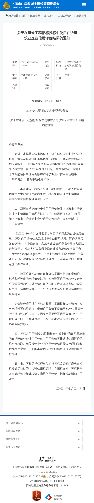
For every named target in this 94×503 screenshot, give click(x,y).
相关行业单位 (13, 447)
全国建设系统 (13, 431)
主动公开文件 (65, 15)
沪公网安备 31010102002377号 (63, 476)
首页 (24, 15)
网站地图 (31, 485)
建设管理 (81, 15)
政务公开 (35, 15)
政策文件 (49, 15)
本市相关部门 (13, 439)
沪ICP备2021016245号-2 (29, 476)
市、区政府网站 (14, 423)
